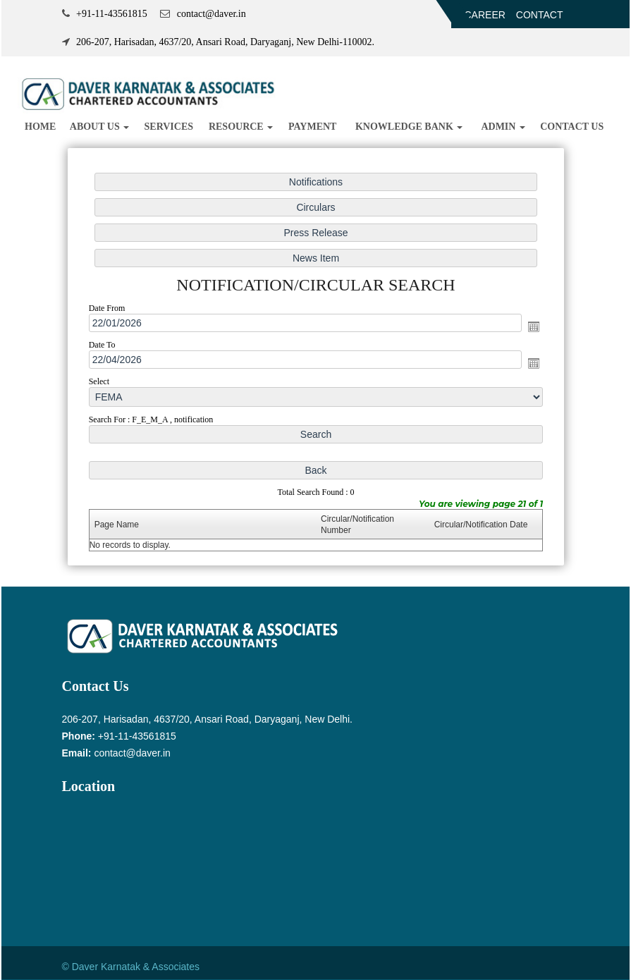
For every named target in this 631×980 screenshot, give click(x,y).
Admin (503, 126)
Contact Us (572, 126)
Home (40, 126)
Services (169, 126)
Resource (241, 126)
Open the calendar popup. (533, 326)
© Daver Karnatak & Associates (131, 966)
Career (485, 14)
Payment (312, 126)
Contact (539, 14)
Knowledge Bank (408, 126)
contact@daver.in (132, 753)
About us (99, 126)
